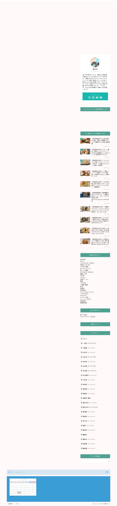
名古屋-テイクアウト (90, 366)
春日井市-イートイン (90, 403)
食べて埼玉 (83, 315)
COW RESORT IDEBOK (87, 263)
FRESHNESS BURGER (86, 272)
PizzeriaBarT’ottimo (87, 292)
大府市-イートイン (89, 380)
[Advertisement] (58, 13)
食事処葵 (83, 301)
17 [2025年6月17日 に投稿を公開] (15, 490)
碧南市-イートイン (89, 430)
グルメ (29, 29)
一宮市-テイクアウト (90, 343)
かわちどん (84, 295)
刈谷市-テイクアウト (90, 357)
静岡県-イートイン (89, 448)
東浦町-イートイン (89, 412)
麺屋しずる (83, 274)
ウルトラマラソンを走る (87, 316)
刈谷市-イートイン (89, 352)
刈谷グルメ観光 (43, 29)
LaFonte (83, 277)
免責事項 (10, 504)
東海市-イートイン (89, 416)
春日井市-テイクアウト (90, 407)
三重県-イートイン (89, 348)
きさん (82, 261)
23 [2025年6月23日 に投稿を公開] (11, 492)
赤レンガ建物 (84, 270)
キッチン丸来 (84, 297)
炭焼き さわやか (85, 265)
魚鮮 (81, 281)
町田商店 (83, 290)
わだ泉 (82, 276)
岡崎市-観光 (87, 398)
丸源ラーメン (84, 279)
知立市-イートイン (89, 421)
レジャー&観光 (73, 29)
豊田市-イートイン (89, 439)
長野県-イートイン (89, 444)
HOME (17, 504)
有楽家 (82, 288)
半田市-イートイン (89, 362)
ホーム (14, 29)
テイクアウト (58, 29)
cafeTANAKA (84, 294)
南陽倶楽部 (84, 303)
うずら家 (83, 283)
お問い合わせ (88, 29)
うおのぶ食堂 (84, 267)
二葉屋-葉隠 (84, 285)
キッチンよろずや (86, 299)
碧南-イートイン (88, 426)
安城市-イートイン (89, 384)
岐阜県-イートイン (89, 389)
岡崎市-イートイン (89, 394)
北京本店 (83, 259)
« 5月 (11, 497)
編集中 (85, 435)
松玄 (81, 286)
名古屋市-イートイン (90, 375)
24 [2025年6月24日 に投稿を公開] (15, 492)
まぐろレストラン (85, 268)
